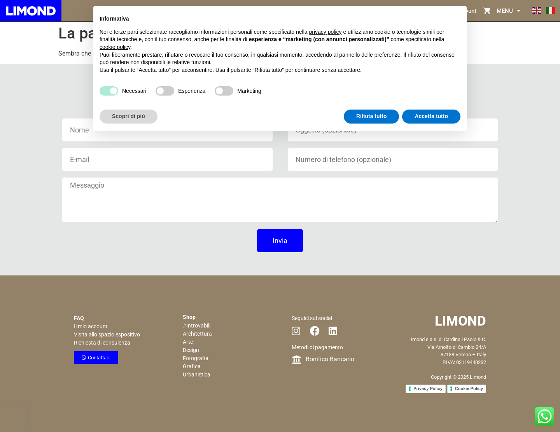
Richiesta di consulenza (102, 343)
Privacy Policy (428, 388)
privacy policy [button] (325, 32)
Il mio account (91, 326)
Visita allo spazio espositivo (107, 334)
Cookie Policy (469, 388)
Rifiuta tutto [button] (371, 116)
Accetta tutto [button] (431, 116)
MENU (508, 10)
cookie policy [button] (115, 47)
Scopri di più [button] (128, 116)
